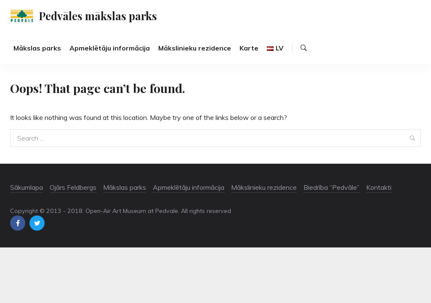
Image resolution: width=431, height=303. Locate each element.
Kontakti (378, 187)
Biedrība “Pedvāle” (331, 187)
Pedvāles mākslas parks (98, 15)
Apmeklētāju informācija (109, 48)
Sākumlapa (26, 187)
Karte (248, 48)
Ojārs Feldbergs (73, 187)
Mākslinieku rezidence (194, 48)
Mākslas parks (37, 48)
